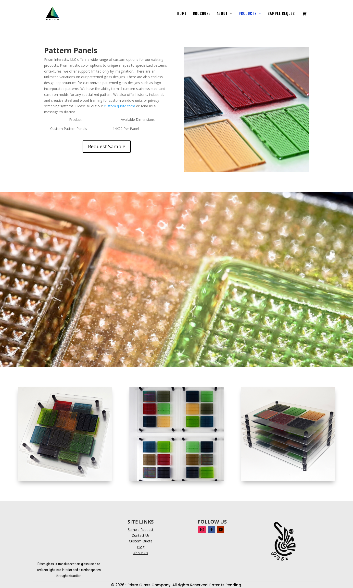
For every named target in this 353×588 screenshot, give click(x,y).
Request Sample (106, 146)
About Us (140, 552)
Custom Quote (140, 541)
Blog (140, 547)
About (222, 14)
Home (182, 14)
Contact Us (141, 535)
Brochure (202, 14)
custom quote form (119, 106)
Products (248, 14)
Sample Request (282, 14)
